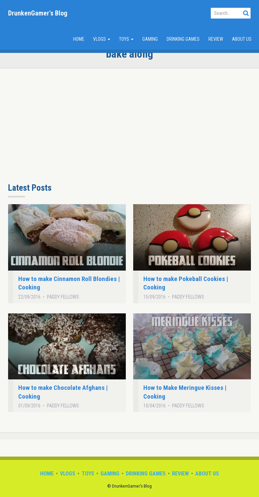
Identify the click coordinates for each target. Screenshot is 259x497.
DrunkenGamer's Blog (37, 13)
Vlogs (101, 39)
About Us (242, 39)
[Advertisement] (129, 129)
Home (78, 39)
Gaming (150, 39)
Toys (126, 39)
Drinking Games (183, 39)
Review (215, 39)
